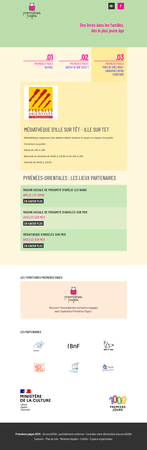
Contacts (39, 439)
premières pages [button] (109, 64)
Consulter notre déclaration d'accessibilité (109, 434)
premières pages (38, 60)
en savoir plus (33, 201)
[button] (111, 6)
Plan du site (52, 439)
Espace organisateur (101, 439)
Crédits (84, 439)
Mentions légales (69, 439)
